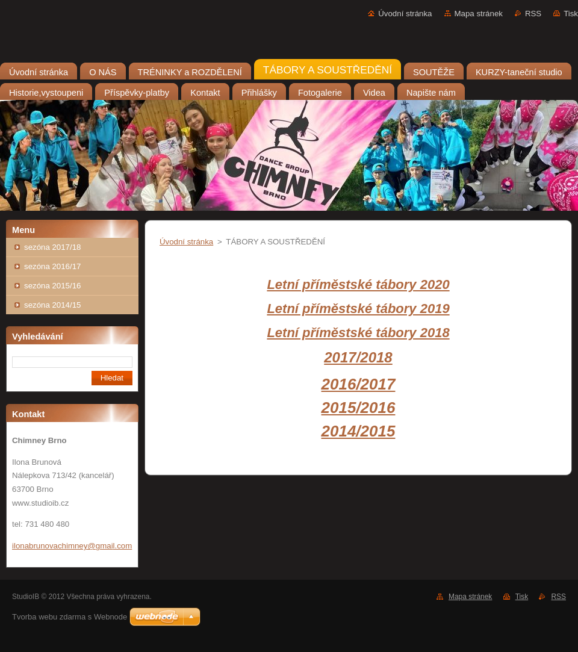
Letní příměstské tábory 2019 (358, 308)
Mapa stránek (479, 13)
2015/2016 (359, 408)
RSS (533, 13)
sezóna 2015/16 (52, 285)
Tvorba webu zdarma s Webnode (69, 616)
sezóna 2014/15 (52, 304)
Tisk (571, 13)
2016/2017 (359, 384)
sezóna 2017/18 (52, 247)
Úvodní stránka (405, 13)
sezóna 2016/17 (52, 266)
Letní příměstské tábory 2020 (358, 284)
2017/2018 (358, 357)
